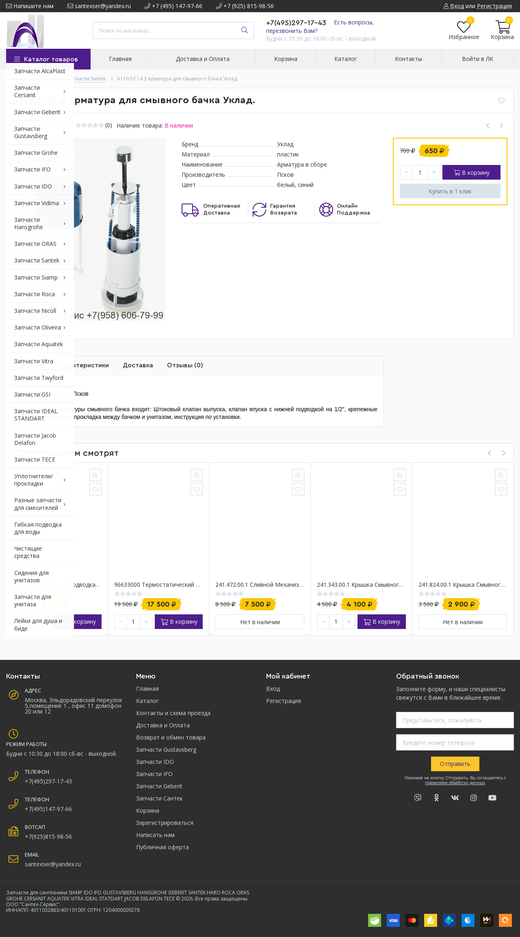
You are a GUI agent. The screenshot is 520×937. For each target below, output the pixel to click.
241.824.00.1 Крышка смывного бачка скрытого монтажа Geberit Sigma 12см (462, 584)
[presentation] (489, 453)
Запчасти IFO (154, 774)
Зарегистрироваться (164, 822)
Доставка (138, 365)
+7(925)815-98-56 (48, 836)
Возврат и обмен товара (171, 737)
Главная (147, 688)
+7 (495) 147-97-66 (173, 6)
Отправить (455, 764)
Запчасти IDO (155, 762)
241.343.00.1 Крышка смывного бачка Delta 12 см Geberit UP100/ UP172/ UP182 (361, 584)
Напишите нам (30, 6)
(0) (108, 125)
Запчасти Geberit (159, 786)
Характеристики (83, 365)
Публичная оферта (162, 847)
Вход (273, 688)
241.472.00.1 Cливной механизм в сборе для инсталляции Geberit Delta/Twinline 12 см (259, 584)
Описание (28, 365)
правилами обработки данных (455, 782)
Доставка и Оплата (163, 725)
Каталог (147, 701)
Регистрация (283, 701)
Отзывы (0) (185, 365)
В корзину (472, 172)
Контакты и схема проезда (173, 713)
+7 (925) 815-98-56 (245, 6)
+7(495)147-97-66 (48, 809)
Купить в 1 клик (450, 191)
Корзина (147, 810)
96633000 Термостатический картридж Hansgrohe (158, 584)
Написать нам (155, 835)
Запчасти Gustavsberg (166, 749)
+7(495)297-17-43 (296, 22)
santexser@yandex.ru (99, 6)
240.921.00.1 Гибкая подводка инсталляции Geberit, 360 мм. (57, 584)
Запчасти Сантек (159, 798)
